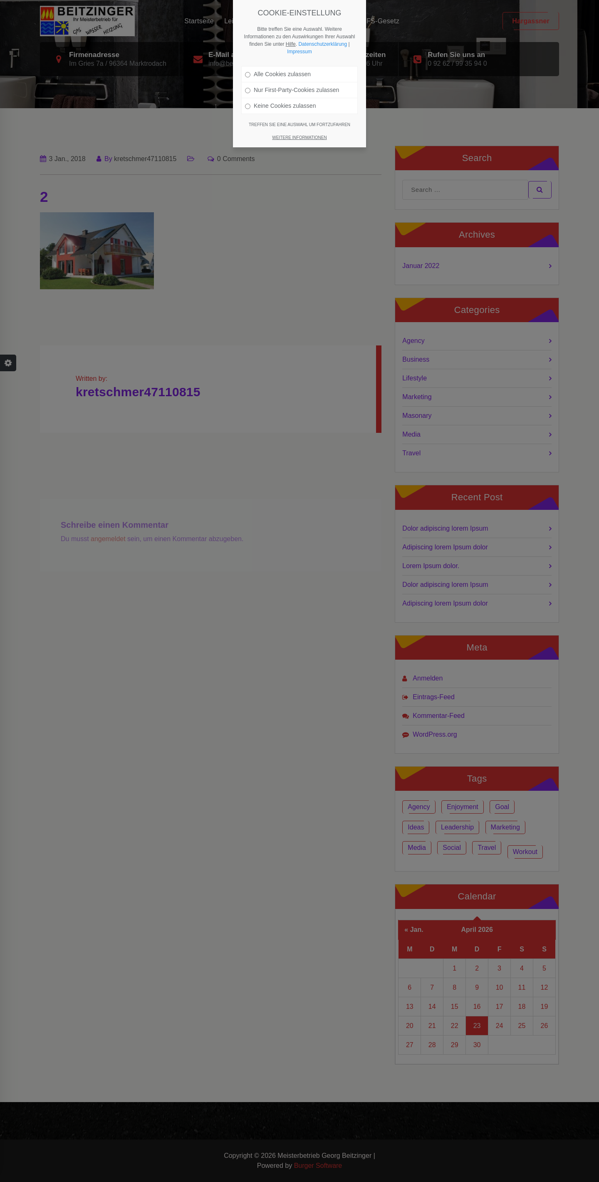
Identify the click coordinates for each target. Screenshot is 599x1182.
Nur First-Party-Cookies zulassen (292, 90)
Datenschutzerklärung (322, 44)
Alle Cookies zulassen (278, 74)
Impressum (299, 52)
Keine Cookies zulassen (280, 105)
